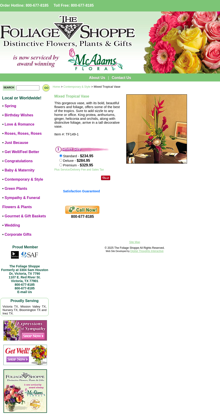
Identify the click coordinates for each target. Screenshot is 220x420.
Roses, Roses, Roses (23, 133)
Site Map (134, 242)
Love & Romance (19, 124)
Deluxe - (76, 160)
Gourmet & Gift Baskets (25, 216)
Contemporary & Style (24, 179)
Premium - (78, 165)
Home (56, 86)
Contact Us (121, 78)
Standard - (78, 156)
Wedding (12, 225)
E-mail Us (24, 292)
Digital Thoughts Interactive (146, 251)
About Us (97, 78)
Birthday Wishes (19, 115)
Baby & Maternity (20, 170)
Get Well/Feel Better (22, 152)
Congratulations (19, 161)
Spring (10, 106)
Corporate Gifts (18, 234)
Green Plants (16, 188)
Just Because (16, 143)
